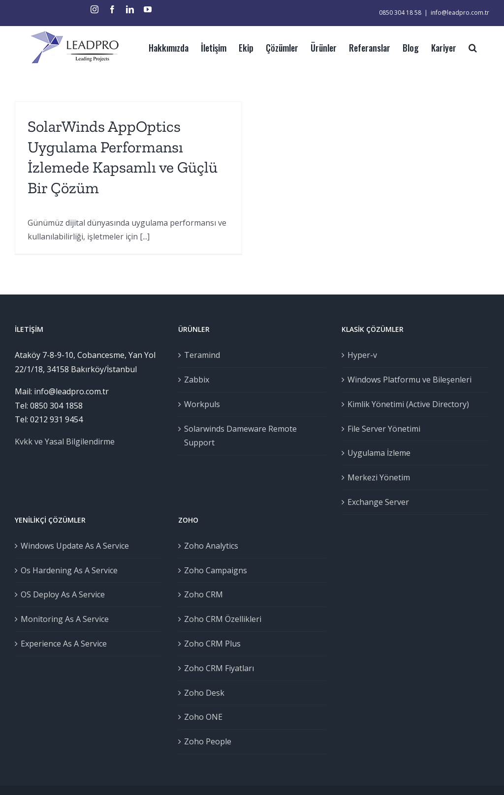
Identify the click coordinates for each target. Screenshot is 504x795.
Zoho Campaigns (214, 570)
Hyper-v (359, 355)
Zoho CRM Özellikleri (221, 619)
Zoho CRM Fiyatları (217, 668)
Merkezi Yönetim (376, 477)
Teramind (201, 355)
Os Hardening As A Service (69, 570)
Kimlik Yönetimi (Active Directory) (405, 404)
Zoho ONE (202, 716)
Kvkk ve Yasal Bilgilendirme (65, 441)
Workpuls (201, 404)
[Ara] (468, 46)
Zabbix (195, 379)
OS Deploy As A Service (63, 594)
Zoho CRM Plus (211, 643)
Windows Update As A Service (75, 545)
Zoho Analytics (210, 545)
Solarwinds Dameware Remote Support (239, 435)
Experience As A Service (64, 643)
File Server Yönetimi (381, 428)
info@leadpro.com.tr (455, 12)
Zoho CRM (202, 594)
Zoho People (206, 741)
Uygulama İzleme (376, 452)
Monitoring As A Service (65, 619)
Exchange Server (375, 502)
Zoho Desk (203, 692)
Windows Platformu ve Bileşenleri (407, 379)
